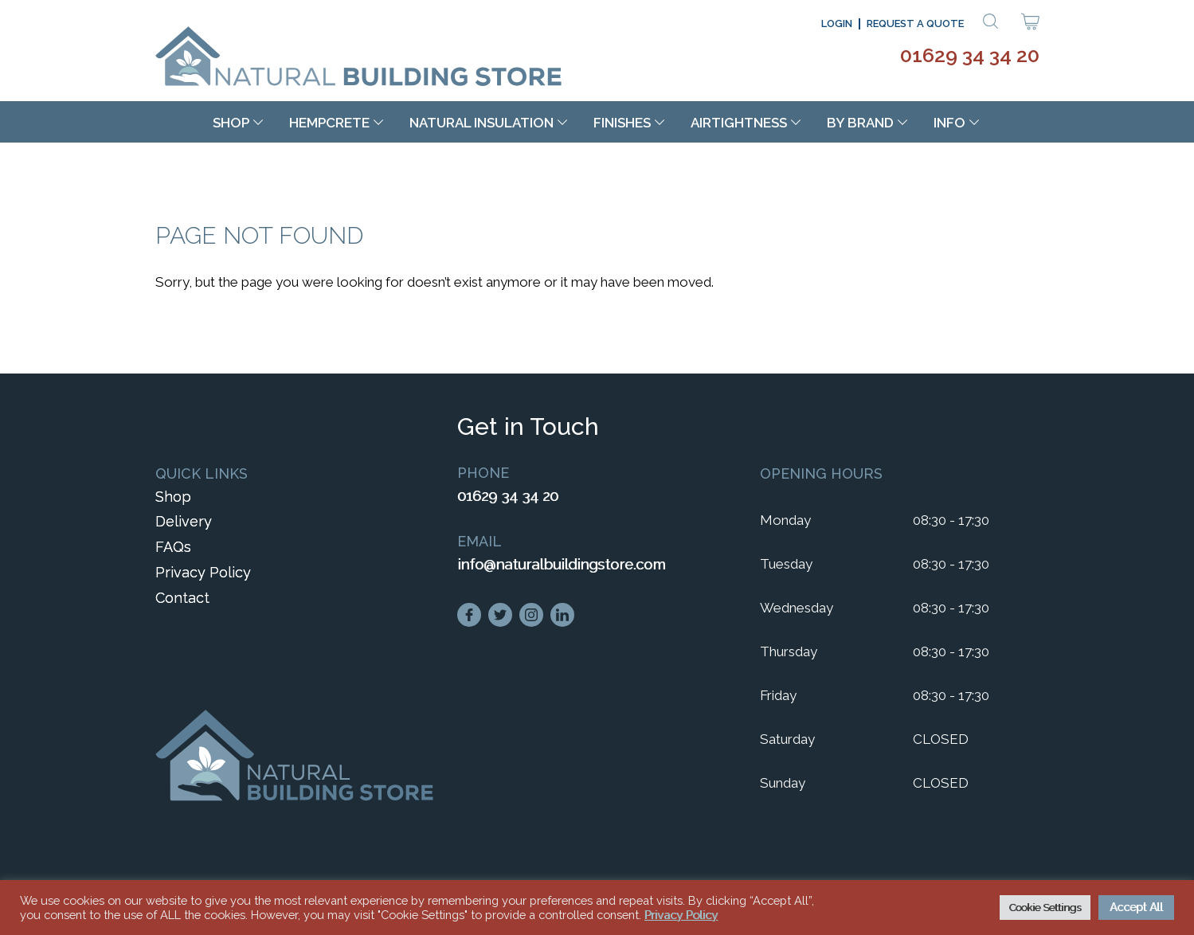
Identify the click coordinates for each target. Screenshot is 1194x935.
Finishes (622, 123)
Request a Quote (915, 23)
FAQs (173, 546)
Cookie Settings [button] (1045, 907)
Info (949, 123)
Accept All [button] (1136, 907)
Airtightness (739, 123)
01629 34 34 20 (969, 55)
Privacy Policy (203, 572)
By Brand (860, 123)
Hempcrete (329, 123)
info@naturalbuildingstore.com (561, 564)
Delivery (183, 521)
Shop (231, 123)
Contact (182, 597)
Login (836, 23)
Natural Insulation (481, 123)
